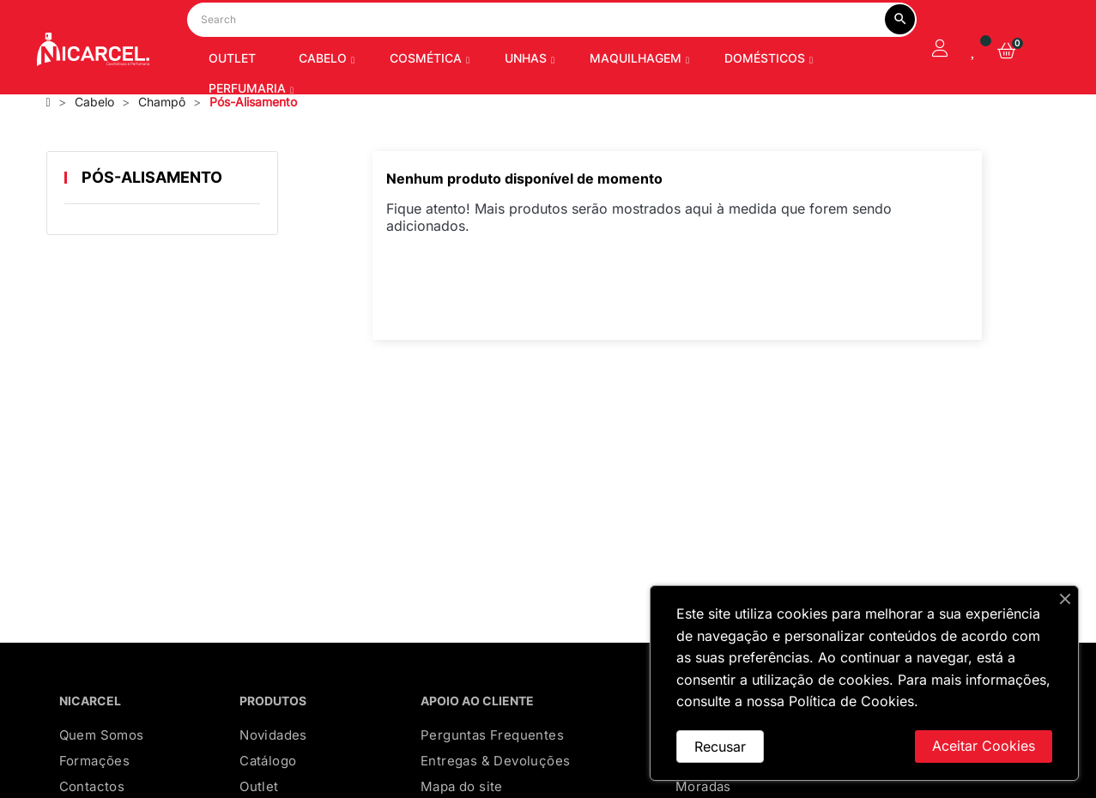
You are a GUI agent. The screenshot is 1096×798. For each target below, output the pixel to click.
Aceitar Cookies (983, 745)
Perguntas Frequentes (492, 762)
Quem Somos (101, 762)
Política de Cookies (851, 701)
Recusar (720, 746)
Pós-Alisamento (152, 205)
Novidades (273, 762)
